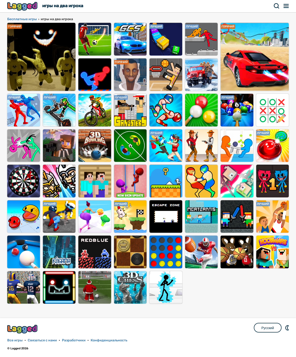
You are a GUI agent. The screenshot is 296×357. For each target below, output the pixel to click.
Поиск (277, 6)
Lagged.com (23, 329)
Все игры (15, 340)
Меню (286, 6)
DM (287, 327)
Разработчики (74, 340)
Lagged (23, 6)
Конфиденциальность (109, 340)
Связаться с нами (42, 340)
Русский (268, 328)
